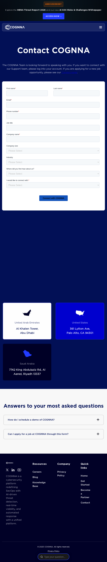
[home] (15, 27)
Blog (35, 477)
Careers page (69, 72)
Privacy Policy (53, 551)
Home (84, 475)
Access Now (53, 16)
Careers (36, 472)
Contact (85, 502)
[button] (101, 27)
